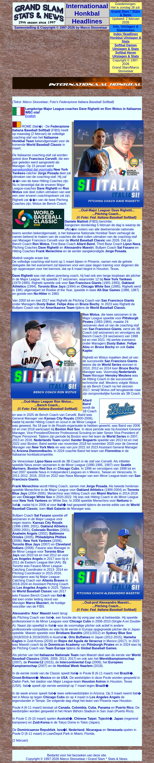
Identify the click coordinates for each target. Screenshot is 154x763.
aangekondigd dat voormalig (32, 169)
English (30, 116)
